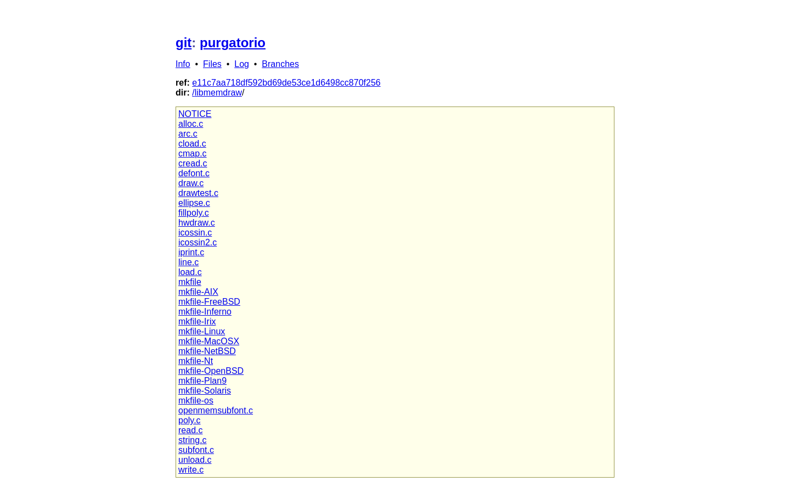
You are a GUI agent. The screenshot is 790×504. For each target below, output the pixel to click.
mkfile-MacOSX (208, 341)
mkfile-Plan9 (202, 380)
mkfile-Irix (197, 321)
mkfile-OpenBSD (211, 371)
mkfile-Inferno (205, 311)
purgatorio (233, 42)
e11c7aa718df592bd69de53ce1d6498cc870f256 (286, 82)
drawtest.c (198, 193)
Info (183, 64)
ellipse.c (194, 203)
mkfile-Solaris (204, 390)
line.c (188, 262)
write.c (191, 469)
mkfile (189, 282)
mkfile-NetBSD (207, 351)
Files (212, 64)
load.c (190, 272)
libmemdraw (218, 92)
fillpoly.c (193, 212)
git (183, 42)
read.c (190, 430)
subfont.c (196, 450)
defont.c (194, 173)
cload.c (192, 143)
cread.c (192, 163)
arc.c (188, 133)
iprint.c (191, 252)
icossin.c (195, 232)
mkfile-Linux (201, 331)
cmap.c (192, 153)
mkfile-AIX (198, 291)
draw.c (191, 183)
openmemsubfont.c (215, 410)
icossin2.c (197, 242)
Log (241, 64)
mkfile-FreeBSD (209, 301)
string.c (192, 440)
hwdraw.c (196, 222)
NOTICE (194, 114)
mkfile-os (195, 400)
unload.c (195, 459)
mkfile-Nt (195, 361)
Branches (280, 64)
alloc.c (190, 123)
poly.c (189, 420)
